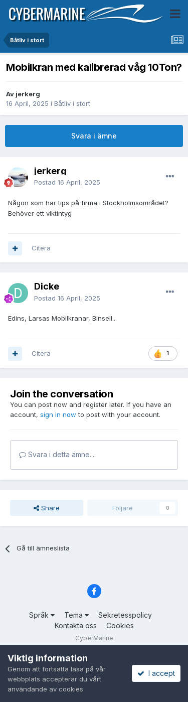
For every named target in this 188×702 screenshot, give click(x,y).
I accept (156, 673)
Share (47, 507)
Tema (76, 615)
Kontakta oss (76, 625)
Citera (41, 248)
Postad (67, 182)
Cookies (120, 625)
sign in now (58, 414)
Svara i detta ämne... (56, 454)
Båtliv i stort (72, 103)
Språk (42, 615)
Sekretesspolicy (125, 615)
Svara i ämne (94, 135)
